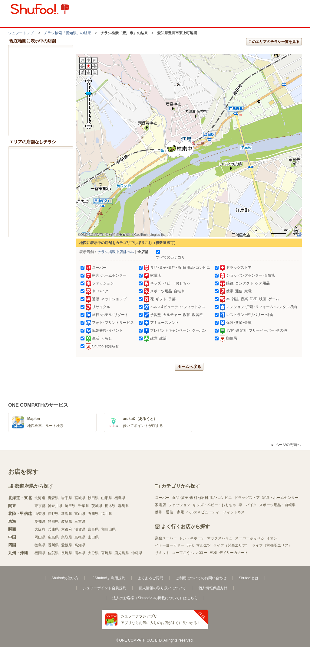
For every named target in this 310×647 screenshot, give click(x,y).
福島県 (119, 498)
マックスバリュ (219, 538)
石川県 (93, 514)
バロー (201, 553)
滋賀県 (79, 529)
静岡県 (53, 521)
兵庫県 (53, 529)
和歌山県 (108, 529)
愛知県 (40, 521)
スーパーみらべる (249, 538)
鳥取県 (66, 537)
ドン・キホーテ (192, 538)
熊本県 (79, 553)
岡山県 (40, 537)
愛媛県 (66, 545)
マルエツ (203, 545)
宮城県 (79, 498)
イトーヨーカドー (169, 545)
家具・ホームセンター (280, 498)
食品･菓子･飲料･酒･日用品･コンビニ (202, 498)
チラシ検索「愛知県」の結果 (67, 33)
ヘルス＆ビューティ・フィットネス (215, 512)
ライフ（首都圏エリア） (272, 545)
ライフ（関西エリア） (231, 545)
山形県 (106, 498)
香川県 (53, 545)
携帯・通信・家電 (169, 512)
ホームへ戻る (189, 366)
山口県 (93, 537)
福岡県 (40, 553)
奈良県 (93, 529)
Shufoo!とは (249, 578)
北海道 (40, 498)
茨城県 (96, 506)
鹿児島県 (121, 553)
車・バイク (248, 505)
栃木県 (110, 506)
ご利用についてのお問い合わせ (201, 578)
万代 (190, 545)
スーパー (162, 498)
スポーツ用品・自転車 (277, 505)
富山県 (79, 514)
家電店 (160, 505)
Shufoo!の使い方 (64, 578)
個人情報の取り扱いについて (162, 588)
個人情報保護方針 (212, 588)
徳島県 (40, 545)
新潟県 (66, 514)
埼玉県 (70, 506)
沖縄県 (136, 553)
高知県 (79, 545)
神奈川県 (55, 506)
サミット (162, 553)
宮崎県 (106, 553)
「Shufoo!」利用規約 (108, 578)
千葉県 (83, 506)
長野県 (53, 514)
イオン (271, 538)
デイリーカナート (233, 553)
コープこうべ (183, 553)
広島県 (53, 537)
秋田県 (93, 498)
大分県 (93, 553)
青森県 (53, 498)
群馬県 (123, 506)
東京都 (40, 506)
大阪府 (40, 529)
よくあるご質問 (150, 578)
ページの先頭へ (286, 445)
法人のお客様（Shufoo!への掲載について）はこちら (154, 598)
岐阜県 (66, 521)
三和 (213, 553)
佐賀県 (53, 553)
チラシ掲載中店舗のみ (115, 252)
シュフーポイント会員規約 (104, 588)
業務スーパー (166, 538)
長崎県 (66, 553)
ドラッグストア (247, 498)
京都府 (66, 529)
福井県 (106, 514)
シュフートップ (21, 33)
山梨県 (40, 514)
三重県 (79, 521)
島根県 (79, 537)
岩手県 (66, 498)
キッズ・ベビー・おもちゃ (214, 505)
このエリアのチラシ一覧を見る (274, 42)
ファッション (179, 505)
